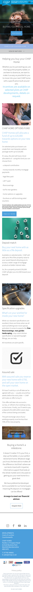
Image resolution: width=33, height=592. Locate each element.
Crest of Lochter (8, 535)
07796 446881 (9, 553)
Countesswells (7, 537)
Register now (16, 33)
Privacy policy (16, 570)
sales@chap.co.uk (10, 555)
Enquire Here (16, 506)
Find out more (9, 214)
